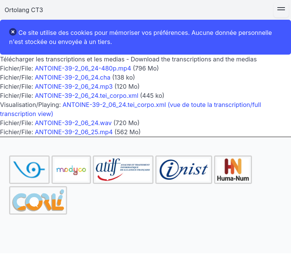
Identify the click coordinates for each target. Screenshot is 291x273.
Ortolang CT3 (24, 10)
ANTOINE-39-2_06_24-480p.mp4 (83, 68)
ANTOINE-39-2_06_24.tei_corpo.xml (86, 95)
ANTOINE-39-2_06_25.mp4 (74, 132)
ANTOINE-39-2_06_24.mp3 (74, 86)
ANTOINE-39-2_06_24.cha (72, 77)
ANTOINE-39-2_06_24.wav (73, 123)
